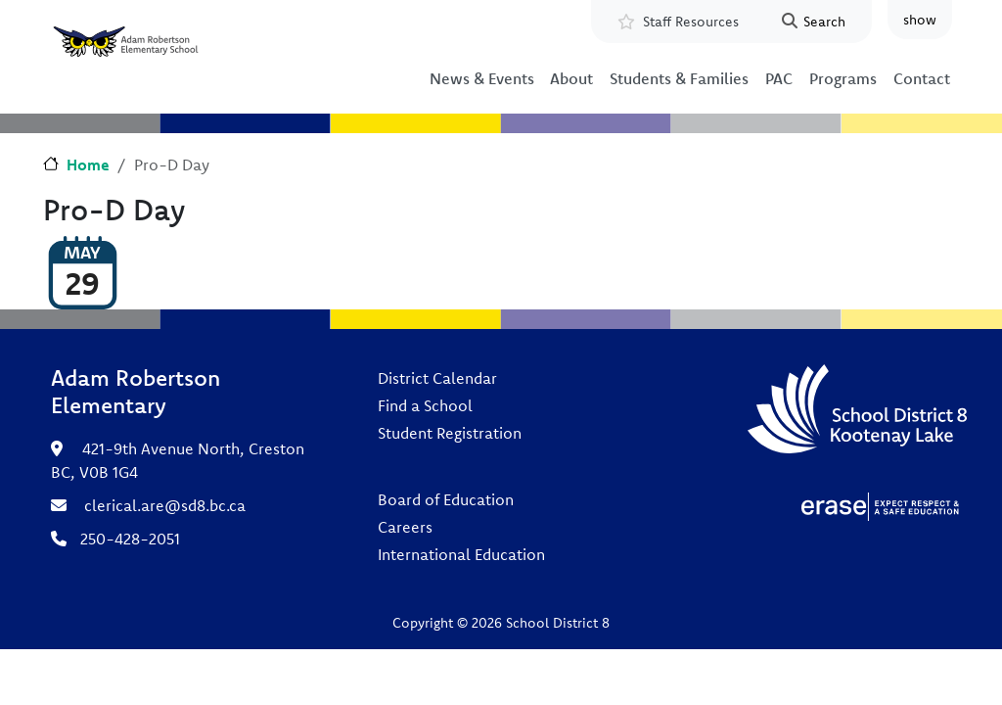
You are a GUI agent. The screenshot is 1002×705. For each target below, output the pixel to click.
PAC (779, 78)
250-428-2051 (130, 538)
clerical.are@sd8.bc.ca (165, 505)
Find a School (425, 405)
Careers (405, 527)
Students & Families (679, 78)
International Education (461, 554)
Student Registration (450, 433)
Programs (843, 78)
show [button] (919, 19)
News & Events (482, 78)
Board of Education (446, 499)
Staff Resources (691, 21)
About (571, 78)
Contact (921, 78)
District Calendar (437, 378)
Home (88, 164)
